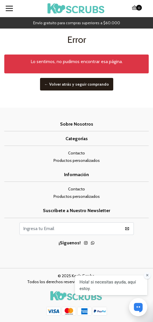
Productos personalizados (76, 160)
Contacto (76, 153)
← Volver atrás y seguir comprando (76, 84)
